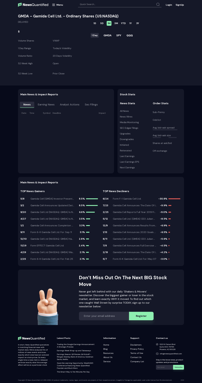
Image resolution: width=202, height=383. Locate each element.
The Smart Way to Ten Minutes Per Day (73, 372)
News (27, 104)
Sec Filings (91, 104)
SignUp (180, 4)
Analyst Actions (69, 104)
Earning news (46, 104)
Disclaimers (136, 344)
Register (141, 316)
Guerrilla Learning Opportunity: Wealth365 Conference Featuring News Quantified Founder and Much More (75, 365)
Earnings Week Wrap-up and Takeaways (74, 350)
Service (107, 361)
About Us (107, 357)
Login (169, 4)
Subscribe (178, 367)
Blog (105, 349)
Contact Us (136, 357)
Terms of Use (136, 353)
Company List (137, 361)
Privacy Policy (137, 349)
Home (106, 344)
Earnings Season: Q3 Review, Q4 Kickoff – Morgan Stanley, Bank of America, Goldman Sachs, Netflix (75, 357)
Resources (108, 353)
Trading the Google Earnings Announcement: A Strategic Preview (76, 345)
